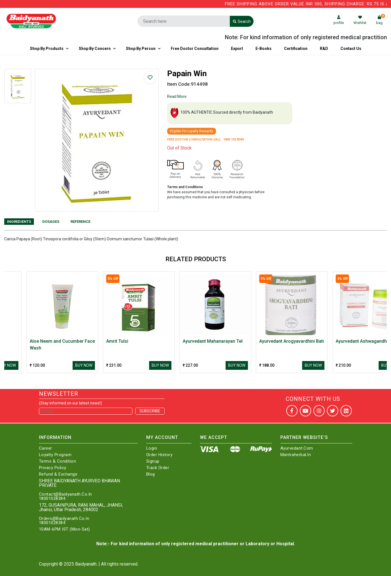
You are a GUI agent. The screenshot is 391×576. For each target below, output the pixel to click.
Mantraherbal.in (295, 455)
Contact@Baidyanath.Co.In (65, 494)
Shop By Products (47, 48)
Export (237, 48)
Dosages (50, 221)
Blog (150, 474)
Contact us (350, 48)
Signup (153, 461)
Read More (177, 96)
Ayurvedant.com (296, 448)
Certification (295, 48)
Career (45, 448)
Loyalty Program (55, 455)
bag (380, 20)
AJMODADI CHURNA (28, 341)
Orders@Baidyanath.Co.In (64, 518)
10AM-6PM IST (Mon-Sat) (64, 529)
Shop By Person (141, 48)
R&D (324, 48)
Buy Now (61, 365)
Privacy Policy (52, 468)
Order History (159, 455)
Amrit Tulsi (171, 341)
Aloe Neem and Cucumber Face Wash (116, 344)
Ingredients (19, 221)
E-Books (263, 48)
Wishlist (359, 20)
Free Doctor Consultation (195, 48)
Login (151, 448)
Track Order (157, 468)
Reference (80, 221)
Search (242, 21)
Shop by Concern (95, 48)
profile (338, 20)
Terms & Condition (57, 461)
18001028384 (52, 498)
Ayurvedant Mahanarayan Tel (266, 341)
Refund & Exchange (58, 474)
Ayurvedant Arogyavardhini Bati (345, 341)
